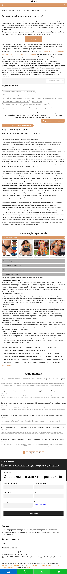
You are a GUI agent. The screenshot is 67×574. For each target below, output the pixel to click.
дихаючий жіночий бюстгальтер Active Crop (19, 108)
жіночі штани (37, 101)
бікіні (46, 51)
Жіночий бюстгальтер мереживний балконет (19, 95)
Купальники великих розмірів (26, 256)
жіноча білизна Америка (12, 104)
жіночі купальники (56, 51)
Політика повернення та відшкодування (38, 565)
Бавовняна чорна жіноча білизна (36, 104)
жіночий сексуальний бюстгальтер (16, 101)
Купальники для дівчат (12, 265)
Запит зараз (33, 39)
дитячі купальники (29, 54)
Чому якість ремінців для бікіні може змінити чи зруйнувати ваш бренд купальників (33, 391)
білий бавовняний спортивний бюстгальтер (19, 91)
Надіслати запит (33, 513)
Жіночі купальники (10, 237)
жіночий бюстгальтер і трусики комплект (18, 98)
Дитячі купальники (10, 274)
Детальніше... (7, 365)
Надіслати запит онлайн (53, 121)
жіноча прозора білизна (47, 108)
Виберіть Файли (40, 504)
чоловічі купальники (10, 54)
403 (40, 452)
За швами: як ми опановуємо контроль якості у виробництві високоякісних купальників (34, 415)
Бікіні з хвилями (58, 256)
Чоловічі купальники (11, 261)
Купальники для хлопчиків (13, 270)
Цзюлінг (29, 567)
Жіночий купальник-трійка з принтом (41, 256)
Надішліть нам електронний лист (17, 125)
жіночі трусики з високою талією (49, 98)
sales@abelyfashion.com (23, 552)
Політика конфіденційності (12, 565)
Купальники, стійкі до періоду (9, 256)
